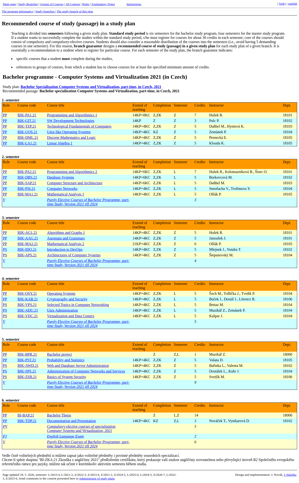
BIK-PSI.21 (26, 189)
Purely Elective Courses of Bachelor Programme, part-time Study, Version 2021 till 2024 (88, 202)
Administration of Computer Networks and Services (86, 371)
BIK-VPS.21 (27, 305)
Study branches (45, 11)
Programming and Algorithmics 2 (72, 172)
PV (5, 426)
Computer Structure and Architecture (74, 183)
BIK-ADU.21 (28, 310)
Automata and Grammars (66, 238)
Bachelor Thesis (59, 415)
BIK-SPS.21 (27, 371)
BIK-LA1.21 (27, 143)
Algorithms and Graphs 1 (66, 233)
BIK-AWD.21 (28, 366)
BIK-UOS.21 (27, 132)
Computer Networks (62, 189)
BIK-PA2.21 (27, 172)
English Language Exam (65, 436)
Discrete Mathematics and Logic (71, 138)
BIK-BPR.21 (27, 354)
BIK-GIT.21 (27, 121)
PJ (5, 436)
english (292, 3)
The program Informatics (17, 11)
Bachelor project (59, 354)
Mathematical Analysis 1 (65, 194)
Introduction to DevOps (64, 249)
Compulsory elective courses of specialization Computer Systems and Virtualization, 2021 (81, 428)
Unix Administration (62, 310)
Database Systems (60, 177)
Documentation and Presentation (71, 421)
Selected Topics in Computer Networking (78, 305)
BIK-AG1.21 (27, 233)
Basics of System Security (66, 377)
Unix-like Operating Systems (69, 132)
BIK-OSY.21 (27, 293)
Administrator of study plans (97, 478)
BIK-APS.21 (27, 255)
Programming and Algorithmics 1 (72, 115)
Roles (85, 4)
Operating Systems (61, 293)
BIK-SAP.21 (27, 183)
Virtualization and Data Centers (70, 316)
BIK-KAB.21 (28, 299)
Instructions (134, 4)
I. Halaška (290, 474)
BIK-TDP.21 (27, 421)
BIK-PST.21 (27, 360)
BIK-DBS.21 (27, 177)
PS (5, 249)
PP (5, 115)
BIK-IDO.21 (27, 249)
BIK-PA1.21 (27, 115)
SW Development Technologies (70, 121)
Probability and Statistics (65, 360)
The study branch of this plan (75, 11)
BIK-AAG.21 (28, 238)
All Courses (72, 4)
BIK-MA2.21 (28, 244)
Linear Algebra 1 (59, 143)
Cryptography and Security (67, 299)
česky (282, 3)
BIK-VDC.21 (28, 316)
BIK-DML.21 (28, 138)
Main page (9, 4)
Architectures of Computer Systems (73, 255)
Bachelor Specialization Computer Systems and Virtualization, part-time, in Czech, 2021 (91, 87)
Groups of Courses (51, 4)
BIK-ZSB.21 (27, 377)
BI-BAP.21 (26, 415)
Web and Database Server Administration (78, 366)
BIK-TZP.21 (27, 126)
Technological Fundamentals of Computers (79, 126)
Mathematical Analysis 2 (65, 244)
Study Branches (28, 4)
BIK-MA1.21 (28, 194)
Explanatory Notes (103, 4)
